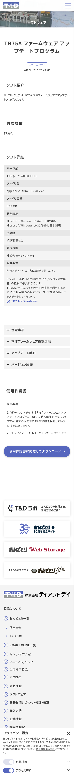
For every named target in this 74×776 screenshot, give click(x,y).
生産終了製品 (19, 669)
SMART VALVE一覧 (23, 645)
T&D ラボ (16, 636)
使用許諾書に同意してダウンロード (35, 451)
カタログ (15, 677)
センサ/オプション (21, 654)
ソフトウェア (18, 694)
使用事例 (15, 628)
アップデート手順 (21, 352)
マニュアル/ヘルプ (21, 662)
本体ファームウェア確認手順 (29, 341)
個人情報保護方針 (45, 729)
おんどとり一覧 (19, 618)
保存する (37, 764)
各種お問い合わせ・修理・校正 (29, 702)
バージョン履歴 (20, 364)
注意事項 (15, 330)
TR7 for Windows (22, 301)
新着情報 (16, 686)
